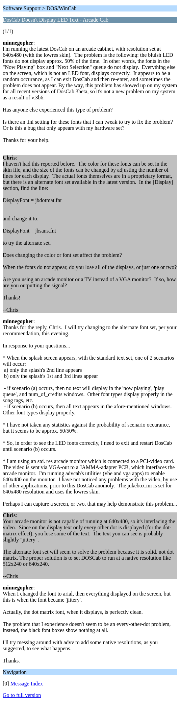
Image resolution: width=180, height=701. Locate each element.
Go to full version (22, 695)
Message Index (26, 683)
